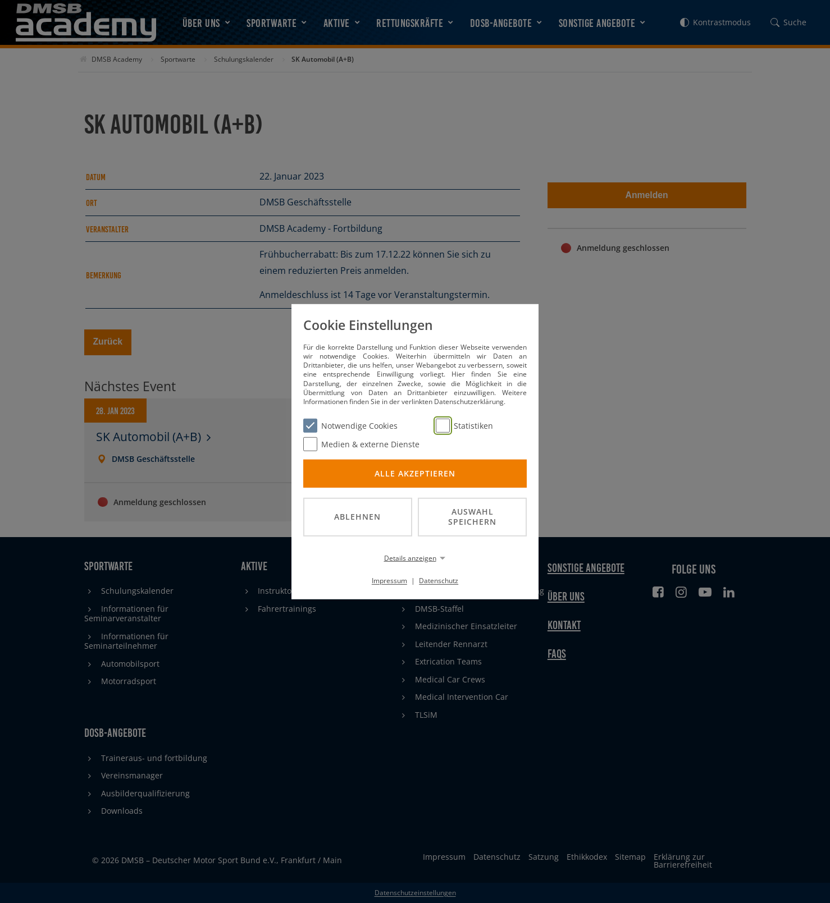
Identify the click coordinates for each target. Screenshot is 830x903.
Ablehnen (357, 516)
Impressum (389, 580)
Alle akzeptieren (415, 472)
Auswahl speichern (472, 516)
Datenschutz (438, 580)
